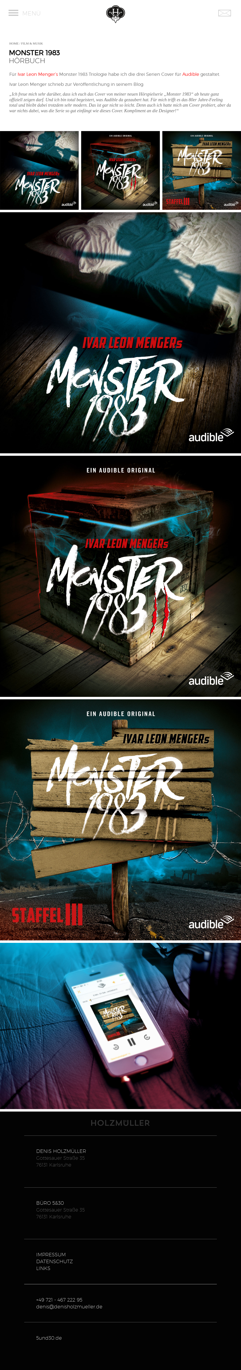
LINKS (43, 1268)
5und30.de (49, 1338)
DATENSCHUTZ (54, 1261)
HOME (14, 43)
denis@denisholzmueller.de (69, 1307)
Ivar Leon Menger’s (38, 74)
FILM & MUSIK (32, 43)
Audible (190, 74)
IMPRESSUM (51, 1255)
